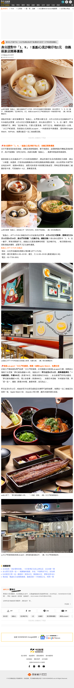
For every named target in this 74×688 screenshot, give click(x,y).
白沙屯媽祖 (5, 5)
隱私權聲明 (40, 655)
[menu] (72, 5)
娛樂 (33, 5)
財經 (48, 5)
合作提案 (45, 659)
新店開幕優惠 (51, 616)
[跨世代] (4, 9)
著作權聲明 (49, 655)
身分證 (5, 616)
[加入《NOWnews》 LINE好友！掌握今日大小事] (46, 611)
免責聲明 (32, 655)
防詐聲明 (24, 655)
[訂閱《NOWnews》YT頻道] (64, 611)
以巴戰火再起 (65, 8)
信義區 (40, 616)
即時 (18, 5)
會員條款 (29, 659)
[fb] (29, 666)
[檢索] (70, 1)
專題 (28, 5)
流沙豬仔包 (24, 616)
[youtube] (44, 666)
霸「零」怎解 (30, 8)
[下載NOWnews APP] (66, 1)
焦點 (13, 5)
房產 (58, 5)
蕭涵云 (6, 55)
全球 (43, 5)
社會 (53, 5)
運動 (38, 5)
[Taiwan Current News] (62, 1)
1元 (33, 616)
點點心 (14, 616)
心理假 (20, 8)
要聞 (23, 5)
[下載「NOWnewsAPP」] (9, 611)
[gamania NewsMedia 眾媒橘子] (37, 674)
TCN (12, 8)
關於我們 (37, 659)
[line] (39, 666)
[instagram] (34, 666)
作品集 (68, 604)
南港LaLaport (64, 616)
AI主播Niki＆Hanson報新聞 (48, 8)
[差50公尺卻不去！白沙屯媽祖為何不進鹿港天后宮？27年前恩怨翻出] (31, 42)
